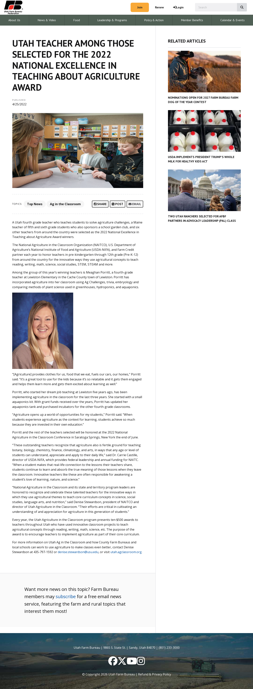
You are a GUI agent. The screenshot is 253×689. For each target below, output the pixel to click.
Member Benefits (192, 20)
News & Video (47, 20)
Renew (159, 7)
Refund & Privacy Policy (154, 674)
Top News (34, 204)
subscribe (66, 596)
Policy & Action (154, 20)
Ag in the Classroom (65, 204)
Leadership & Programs (112, 20)
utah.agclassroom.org (126, 552)
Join (139, 7)
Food (76, 20)
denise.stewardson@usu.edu (78, 552)
